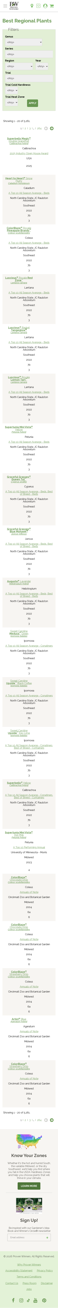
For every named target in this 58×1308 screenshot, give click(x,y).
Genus (9, 36)
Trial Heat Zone (15, 96)
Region (9, 60)
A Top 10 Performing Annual (29, 847)
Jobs (29, 1289)
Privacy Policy (45, 1270)
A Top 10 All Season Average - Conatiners (29, 645)
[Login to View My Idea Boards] (38, 4)
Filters (13, 29)
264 (39, 128)
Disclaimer (47, 1283)
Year (38, 60)
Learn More (29, 1186)
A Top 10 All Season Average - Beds (29, 193)
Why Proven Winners (29, 1264)
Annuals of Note (29, 892)
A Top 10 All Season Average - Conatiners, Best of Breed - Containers (29, 746)
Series (9, 48)
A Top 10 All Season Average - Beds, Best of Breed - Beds (29, 493)
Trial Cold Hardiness (17, 84)
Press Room (30, 1283)
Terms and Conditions (29, 1276)
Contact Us (11, 1283)
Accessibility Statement (18, 1270)
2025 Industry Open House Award (29, 153)
